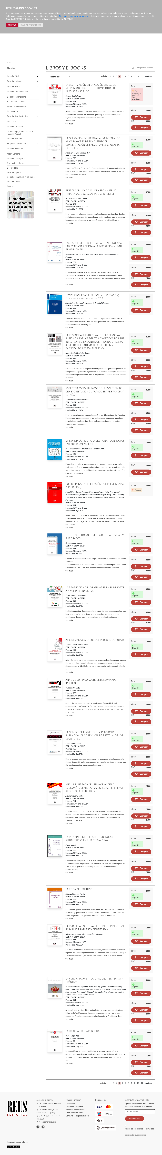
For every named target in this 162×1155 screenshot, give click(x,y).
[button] (37, 76)
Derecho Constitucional (17, 91)
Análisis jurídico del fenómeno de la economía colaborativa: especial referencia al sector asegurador (94, 788)
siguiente (148, 76)
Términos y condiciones (75, 1110)
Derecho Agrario (14, 172)
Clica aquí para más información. (73, 16)
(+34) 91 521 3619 (45, 1116)
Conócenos (70, 1104)
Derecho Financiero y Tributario (21, 177)
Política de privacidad (74, 1107)
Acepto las (139, 1129)
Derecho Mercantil (15, 148)
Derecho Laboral (14, 81)
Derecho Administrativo (17, 116)
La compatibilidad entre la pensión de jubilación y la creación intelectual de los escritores (94, 735)
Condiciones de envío (74, 1113)
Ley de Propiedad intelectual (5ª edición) (92, 295)
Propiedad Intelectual (16, 143)
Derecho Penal (13, 86)
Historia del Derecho (16, 101)
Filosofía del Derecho (16, 106)
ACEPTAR (12, 25)
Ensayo (10, 186)
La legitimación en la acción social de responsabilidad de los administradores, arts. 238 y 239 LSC (92, 88)
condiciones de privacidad (143, 1129)
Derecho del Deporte (16, 158)
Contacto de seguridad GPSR (77, 1116)
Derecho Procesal (15, 126)
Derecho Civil (13, 76)
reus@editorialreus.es (46, 1122)
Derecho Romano (15, 138)
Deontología (12, 168)
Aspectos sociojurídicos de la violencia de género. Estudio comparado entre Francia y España (94, 391)
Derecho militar (14, 181)
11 (142, 76)
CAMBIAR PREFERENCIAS (31, 25)
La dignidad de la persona (82, 1031)
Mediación (11, 121)
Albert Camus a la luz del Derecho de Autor (94, 639)
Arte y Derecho (13, 154)
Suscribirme (134, 1118)
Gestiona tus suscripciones (135, 1135)
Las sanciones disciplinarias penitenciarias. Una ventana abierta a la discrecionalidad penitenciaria (94, 246)
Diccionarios (12, 111)
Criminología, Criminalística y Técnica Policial (20, 132)
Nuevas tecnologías (16, 163)
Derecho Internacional (16, 97)
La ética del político (78, 889)
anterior (104, 76)
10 (138, 76)
